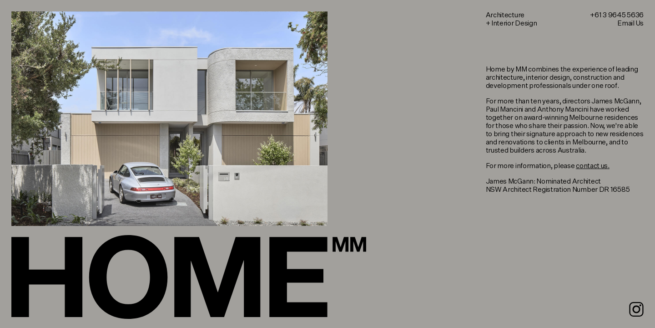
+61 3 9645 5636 (617, 15)
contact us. (593, 166)
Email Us (630, 23)
